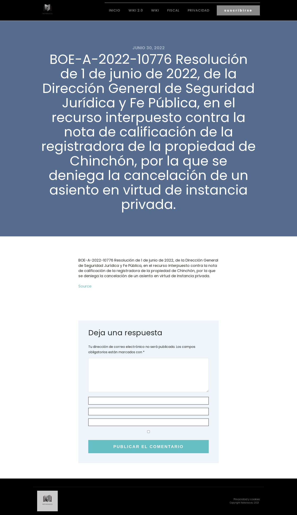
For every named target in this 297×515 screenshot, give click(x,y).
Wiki (155, 10)
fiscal (173, 10)
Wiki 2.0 (135, 10)
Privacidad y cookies (247, 499)
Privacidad (198, 10)
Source (84, 286)
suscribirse (238, 10)
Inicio (114, 10)
